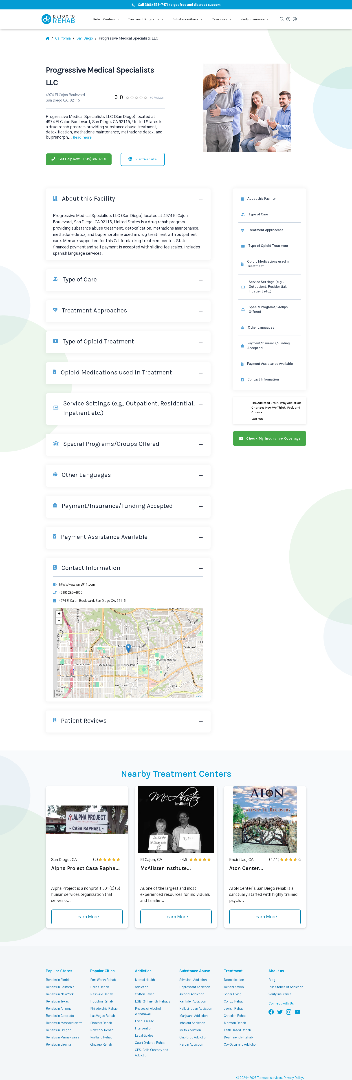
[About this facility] (270, 184)
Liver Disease (144, 1007)
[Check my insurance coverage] (270, 419)
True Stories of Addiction (286, 973)
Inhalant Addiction (192, 1009)
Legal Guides (144, 1021)
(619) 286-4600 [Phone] (70, 578)
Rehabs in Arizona (59, 994)
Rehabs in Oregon (58, 1016)
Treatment (232, 957)
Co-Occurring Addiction (240, 1030)
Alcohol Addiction (191, 980)
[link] (270, 200)
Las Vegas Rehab (102, 1002)
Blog (271, 966)
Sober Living (232, 980)
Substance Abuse (193, 957)
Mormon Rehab (235, 1009)
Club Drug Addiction (193, 1023)
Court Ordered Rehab (150, 1029)
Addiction (142, 957)
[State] (65, 38)
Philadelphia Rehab (103, 994)
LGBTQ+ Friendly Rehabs (152, 987)
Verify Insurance (280, 980)
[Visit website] (143, 144)
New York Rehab (102, 1016)
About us (275, 957)
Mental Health (145, 966)
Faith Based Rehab (237, 1016)
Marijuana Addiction (193, 1002)
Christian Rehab (235, 1002)
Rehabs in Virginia (58, 1030)
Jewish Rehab (234, 994)
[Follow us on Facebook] (271, 997)
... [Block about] (77, 123)
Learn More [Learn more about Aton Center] (265, 903)
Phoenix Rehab (101, 1009)
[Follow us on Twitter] (280, 997)
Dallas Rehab (99, 973)
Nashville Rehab (101, 980)
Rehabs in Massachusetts (64, 1009)
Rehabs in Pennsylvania (62, 1023)
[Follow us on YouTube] (297, 997)
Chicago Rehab (101, 1030)
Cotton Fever (144, 980)
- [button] (59, 607)
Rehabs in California (60, 973)
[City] (87, 38)
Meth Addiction (190, 1016)
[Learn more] (270, 391)
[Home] (49, 38)
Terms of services (270, 1064)
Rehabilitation (233, 973)
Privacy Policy (293, 1064)
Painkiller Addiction (192, 987)
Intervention (143, 1014)
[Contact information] (270, 361)
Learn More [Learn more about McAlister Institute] (176, 903)
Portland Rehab (101, 1023)
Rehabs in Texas (57, 987)
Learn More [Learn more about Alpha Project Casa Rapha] (86, 903)
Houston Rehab (101, 987)
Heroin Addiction (191, 1030)
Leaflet (200, 682)
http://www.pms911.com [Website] (77, 570)
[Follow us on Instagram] (288, 997)
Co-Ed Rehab (233, 987)
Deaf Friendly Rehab (238, 1023)
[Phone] (79, 144)
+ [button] (59, 600)
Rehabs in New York (60, 980)
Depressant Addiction (194, 973)
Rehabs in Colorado (59, 1002)
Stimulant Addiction (193, 966)
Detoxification (233, 966)
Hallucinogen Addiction (195, 994)
